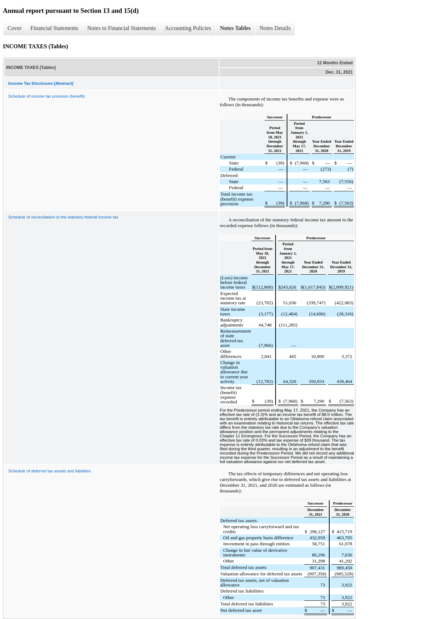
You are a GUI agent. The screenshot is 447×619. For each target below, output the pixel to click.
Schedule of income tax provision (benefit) (46, 96)
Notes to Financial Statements (121, 28)
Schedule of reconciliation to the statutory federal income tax (63, 217)
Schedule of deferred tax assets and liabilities (49, 471)
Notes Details (275, 28)
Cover (14, 28)
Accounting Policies (188, 28)
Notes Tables (235, 28)
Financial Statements (54, 28)
